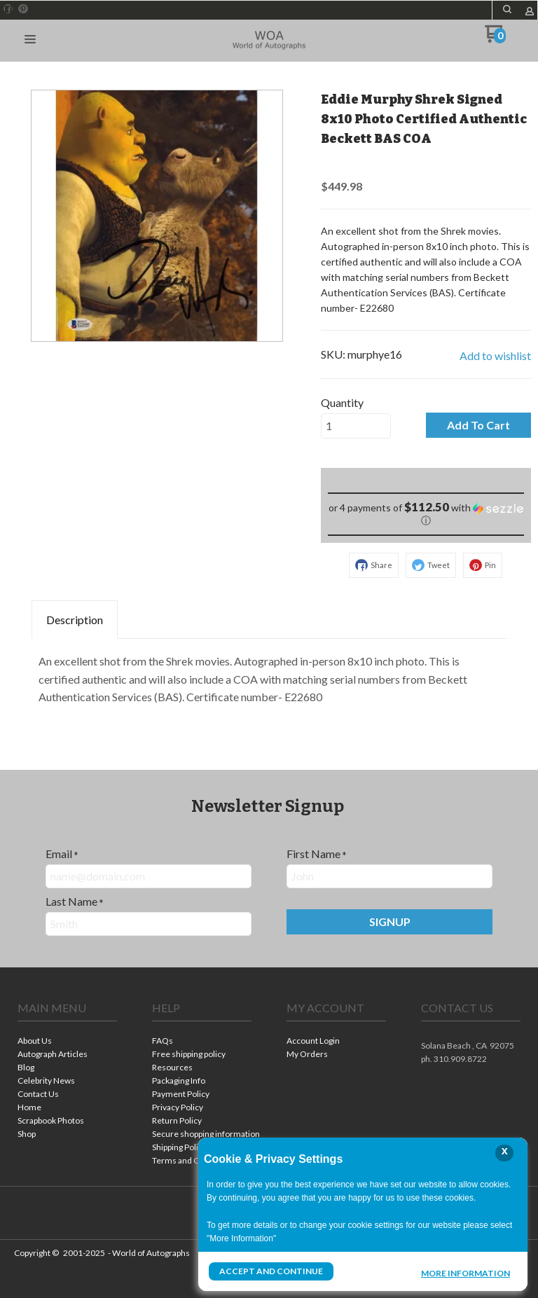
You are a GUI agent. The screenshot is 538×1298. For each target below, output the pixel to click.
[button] (30, 40)
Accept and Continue (271, 1271)
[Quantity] (356, 426)
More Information (465, 1273)
